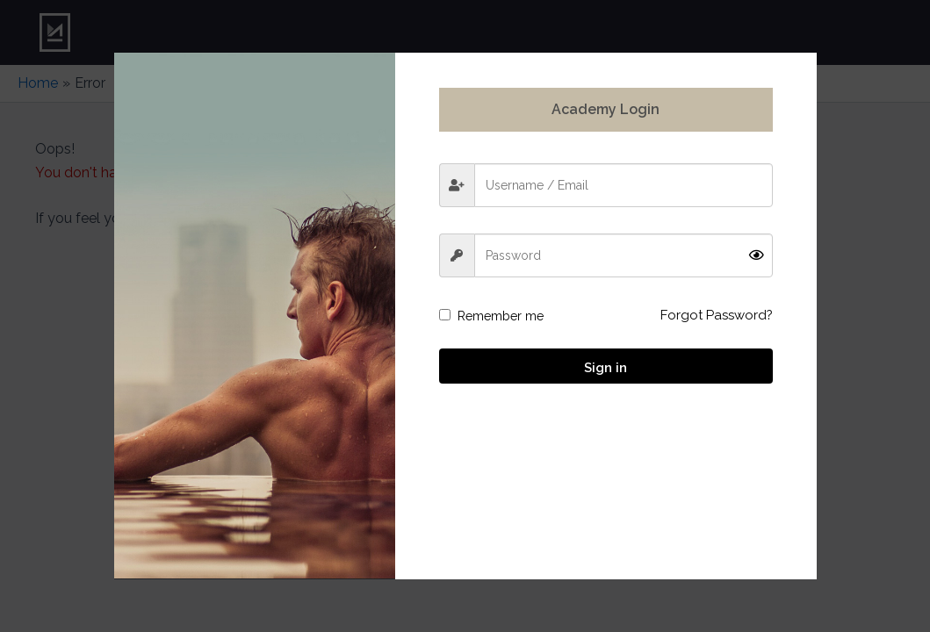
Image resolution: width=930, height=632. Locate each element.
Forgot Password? (716, 315)
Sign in (605, 368)
